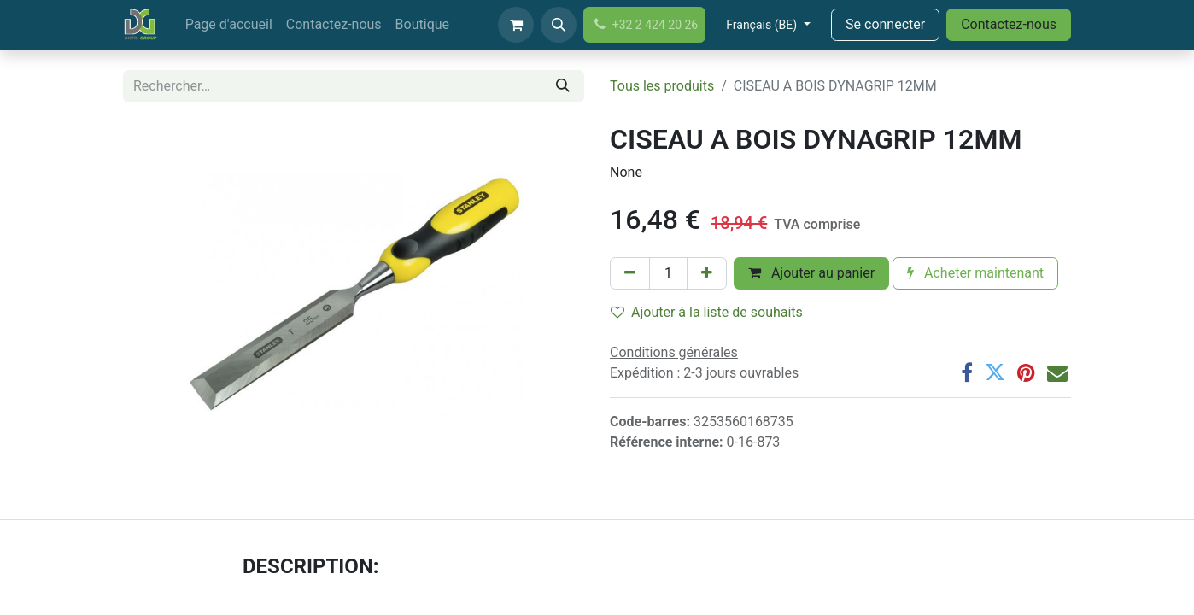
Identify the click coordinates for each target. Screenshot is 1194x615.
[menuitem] (229, 25)
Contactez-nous (1008, 24)
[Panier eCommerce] (516, 25)
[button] (559, 25)
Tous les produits (662, 86)
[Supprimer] (630, 273)
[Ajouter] (707, 273)
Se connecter (885, 24)
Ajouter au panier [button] (811, 273)
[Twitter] (995, 372)
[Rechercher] (562, 86)
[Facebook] (967, 372)
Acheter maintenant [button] (975, 273)
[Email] (1057, 372)
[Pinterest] (1026, 372)
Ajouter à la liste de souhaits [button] (707, 312)
